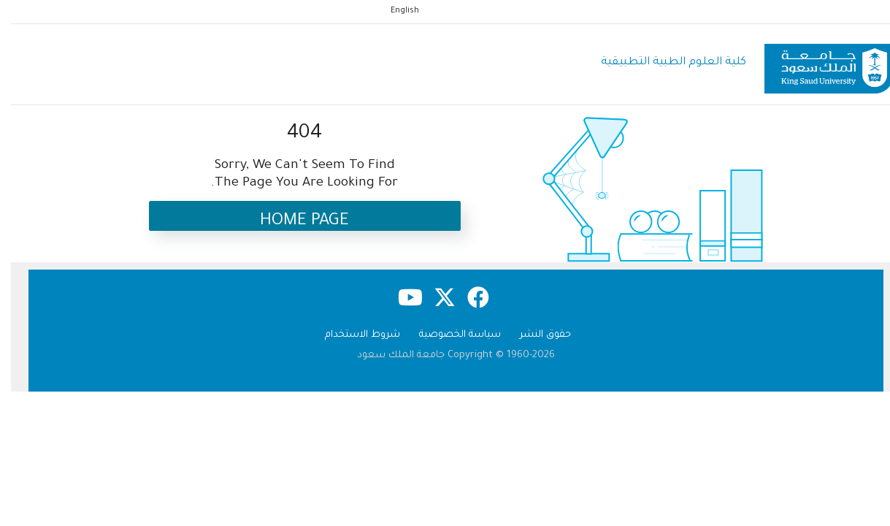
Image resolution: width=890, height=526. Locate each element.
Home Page (293, 222)
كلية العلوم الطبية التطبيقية (662, 62)
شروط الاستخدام (351, 334)
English (394, 11)
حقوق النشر (534, 334)
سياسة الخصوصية (449, 334)
